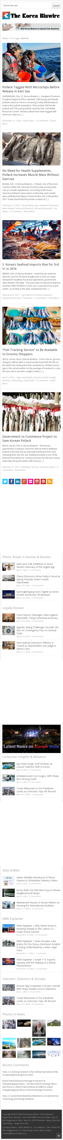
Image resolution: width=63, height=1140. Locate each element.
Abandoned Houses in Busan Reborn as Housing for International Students (38, 904)
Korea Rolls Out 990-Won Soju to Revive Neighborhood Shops (38, 891)
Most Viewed (8, 208)
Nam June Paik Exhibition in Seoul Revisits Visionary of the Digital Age (35, 565)
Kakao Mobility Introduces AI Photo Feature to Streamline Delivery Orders (37, 879)
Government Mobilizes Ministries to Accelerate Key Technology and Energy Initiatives (30, 1097)
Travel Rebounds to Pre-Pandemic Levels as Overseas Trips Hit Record (36, 790)
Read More (29, 211)
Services (6, 380)
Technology (16, 380)
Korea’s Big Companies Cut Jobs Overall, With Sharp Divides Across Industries (38, 987)
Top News (27, 298)
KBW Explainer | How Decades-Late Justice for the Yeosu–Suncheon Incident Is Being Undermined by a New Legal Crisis (38, 945)
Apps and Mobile (24, 377)
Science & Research (24, 208)
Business (48, 295)
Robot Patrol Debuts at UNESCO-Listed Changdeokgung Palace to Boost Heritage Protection (27, 1088)
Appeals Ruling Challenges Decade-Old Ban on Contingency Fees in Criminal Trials (37, 630)
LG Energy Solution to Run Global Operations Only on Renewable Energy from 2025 (30, 1073)
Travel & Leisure (47, 467)
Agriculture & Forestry (32, 295)
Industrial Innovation (49, 205)
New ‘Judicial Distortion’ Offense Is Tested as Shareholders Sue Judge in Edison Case (36, 645)
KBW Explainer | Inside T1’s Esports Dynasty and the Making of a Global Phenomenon (35, 962)
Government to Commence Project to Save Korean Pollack (29, 438)
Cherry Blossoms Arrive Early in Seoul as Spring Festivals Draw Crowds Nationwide (38, 579)
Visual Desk (28, 380)
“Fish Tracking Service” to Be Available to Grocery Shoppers (29, 352)
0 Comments (35, 570)
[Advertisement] (31, 520)
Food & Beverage (30, 205)
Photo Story (28, 120)
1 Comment (41, 953)
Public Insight (49, 377)
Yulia (4, 1071)
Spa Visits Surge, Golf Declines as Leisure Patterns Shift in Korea (34, 765)
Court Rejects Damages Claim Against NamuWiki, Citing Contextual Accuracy (37, 616)
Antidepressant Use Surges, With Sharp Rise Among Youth (37, 777)
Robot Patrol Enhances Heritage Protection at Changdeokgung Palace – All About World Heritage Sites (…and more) (30, 1083)
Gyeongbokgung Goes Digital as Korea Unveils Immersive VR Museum (37, 593)
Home (5, 38)
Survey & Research (43, 208)
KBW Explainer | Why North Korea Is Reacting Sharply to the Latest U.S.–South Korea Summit (36, 928)
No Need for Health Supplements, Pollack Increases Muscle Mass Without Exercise (30, 175)
